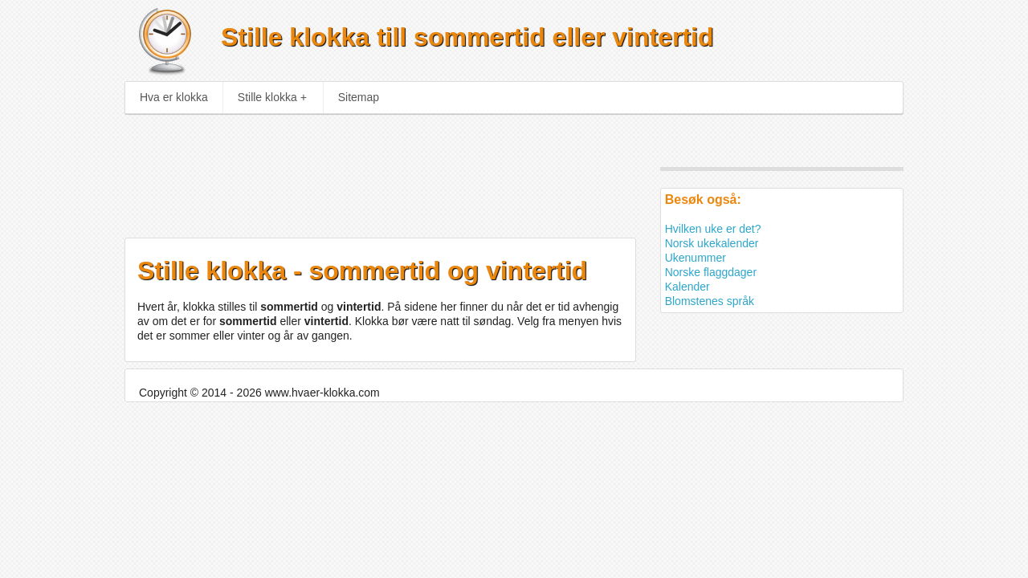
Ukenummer (695, 257)
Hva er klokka (174, 97)
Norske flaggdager (711, 272)
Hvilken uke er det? (713, 228)
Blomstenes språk (709, 301)
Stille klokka (272, 97)
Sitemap (358, 97)
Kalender (687, 286)
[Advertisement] (367, 170)
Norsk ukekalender (712, 243)
